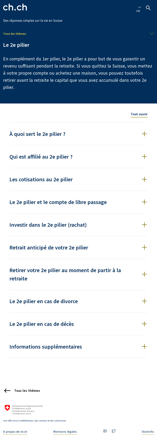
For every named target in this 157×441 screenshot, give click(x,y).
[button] (78, 134)
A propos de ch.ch (15, 431)
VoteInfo (148, 431)
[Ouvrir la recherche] (148, 8)
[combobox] (138, 7)
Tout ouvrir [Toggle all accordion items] (139, 114)
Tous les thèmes (14, 34)
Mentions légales (65, 431)
